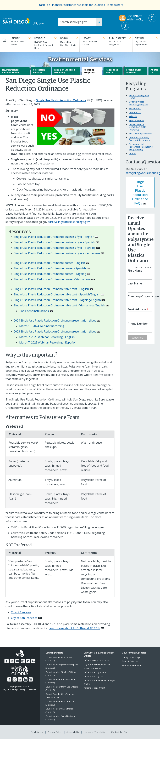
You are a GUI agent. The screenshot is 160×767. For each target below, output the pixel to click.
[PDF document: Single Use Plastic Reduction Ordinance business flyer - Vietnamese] (59, 253)
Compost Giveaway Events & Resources (139, 139)
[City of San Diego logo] (16, 20)
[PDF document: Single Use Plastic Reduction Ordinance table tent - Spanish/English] (59, 294)
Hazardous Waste (112, 71)
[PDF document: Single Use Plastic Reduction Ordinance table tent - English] (53, 289)
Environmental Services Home (10, 71)
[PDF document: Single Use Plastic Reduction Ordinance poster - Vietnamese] (54, 279)
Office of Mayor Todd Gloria (96, 660)
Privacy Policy (55, 731)
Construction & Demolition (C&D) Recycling (137, 127)
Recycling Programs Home (139, 97)
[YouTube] (17, 661)
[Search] (78, 22)
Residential (135, 108)
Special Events (136, 120)
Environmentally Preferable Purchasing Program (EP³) (140, 146)
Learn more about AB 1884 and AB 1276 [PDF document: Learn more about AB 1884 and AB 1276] (74, 628)
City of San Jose (21, 612)
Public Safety (120, 38)
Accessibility (73, 731)
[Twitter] (12, 661)
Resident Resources (45, 39)
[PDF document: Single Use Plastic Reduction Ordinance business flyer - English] (56, 237)
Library (94, 38)
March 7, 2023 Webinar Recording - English (47, 337)
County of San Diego (131, 657)
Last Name (135, 283)
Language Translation (94, 731)
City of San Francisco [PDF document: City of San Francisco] (24, 618)
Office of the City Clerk (94, 676)
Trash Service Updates (133, 71)
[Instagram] (22, 661)
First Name (135, 270)
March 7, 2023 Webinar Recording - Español (47, 342)
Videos (132, 153)
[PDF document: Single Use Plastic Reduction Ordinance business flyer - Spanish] (56, 242)
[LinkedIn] (33, 661)
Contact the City (119, 731)
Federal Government (131, 665)
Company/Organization (140, 296)
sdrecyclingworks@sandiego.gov (69, 222)
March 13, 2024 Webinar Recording (41, 326)
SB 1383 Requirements (140, 133)
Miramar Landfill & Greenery (64, 71)
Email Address (138, 309)
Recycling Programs (89, 71)
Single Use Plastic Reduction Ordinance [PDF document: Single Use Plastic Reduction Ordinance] (61, 100)
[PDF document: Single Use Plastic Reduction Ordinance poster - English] (51, 263)
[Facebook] (7, 661)
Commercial (135, 112)
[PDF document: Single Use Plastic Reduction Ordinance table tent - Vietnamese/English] (61, 305)
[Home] (4, 43)
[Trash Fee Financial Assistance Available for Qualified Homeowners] (80, 5)
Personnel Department (94, 687)
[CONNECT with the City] (132, 18)
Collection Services (39, 71)
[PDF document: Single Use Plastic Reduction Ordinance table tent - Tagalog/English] (59, 300)
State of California (130, 661)
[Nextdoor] (28, 661)
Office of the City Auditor (95, 672)
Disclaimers (38, 731)
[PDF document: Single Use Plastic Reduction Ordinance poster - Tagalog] (52, 274)
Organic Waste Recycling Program (138, 103)
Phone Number (138, 323)
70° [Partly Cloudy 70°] (39, 24)
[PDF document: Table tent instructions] (36, 311)
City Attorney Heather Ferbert (97, 664)
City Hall (147, 38)
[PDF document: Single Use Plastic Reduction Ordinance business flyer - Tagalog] (57, 248)
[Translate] (152, 18)
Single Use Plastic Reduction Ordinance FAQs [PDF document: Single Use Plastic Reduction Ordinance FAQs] (140, 192)
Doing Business (69, 39)
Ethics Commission (92, 668)
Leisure (21, 38)
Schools (133, 116)
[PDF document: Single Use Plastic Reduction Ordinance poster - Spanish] (52, 268)
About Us (154, 71)
